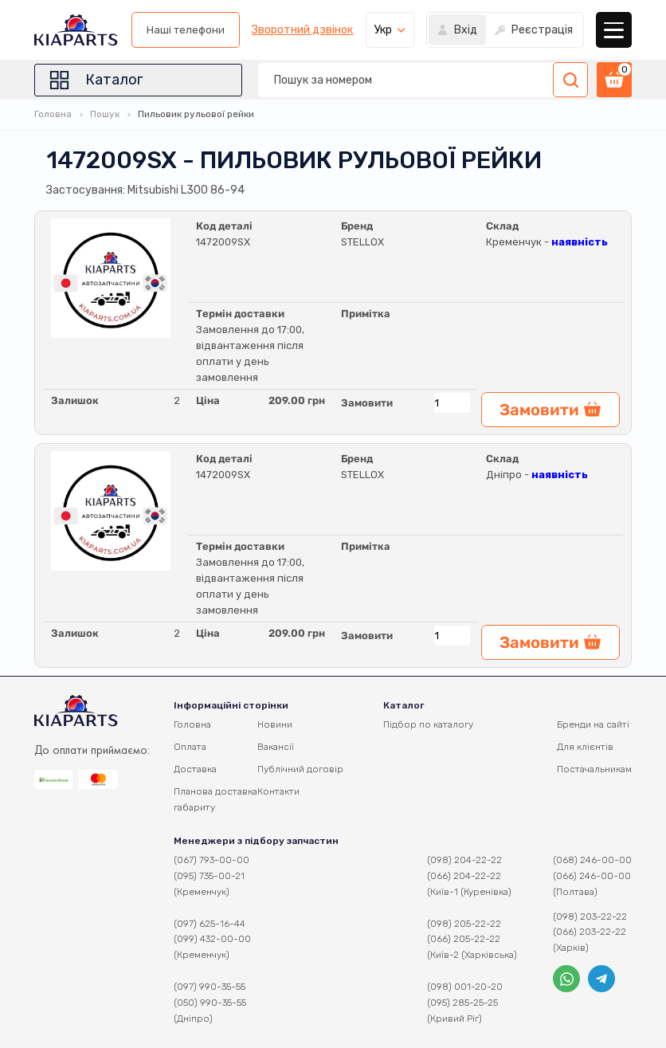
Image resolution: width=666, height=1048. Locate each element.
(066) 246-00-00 (592, 875)
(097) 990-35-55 (209, 986)
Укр (383, 30)
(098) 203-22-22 (590, 916)
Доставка (195, 769)
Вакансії (275, 746)
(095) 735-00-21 (209, 875)
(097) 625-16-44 (209, 923)
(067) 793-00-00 (211, 859)
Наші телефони (186, 30)
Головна (53, 114)
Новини (274, 724)
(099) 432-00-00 (212, 938)
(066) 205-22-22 (463, 938)
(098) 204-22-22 (464, 859)
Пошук (104, 114)
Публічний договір (300, 769)
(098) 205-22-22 (464, 923)
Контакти (278, 791)
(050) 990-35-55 (210, 1002)
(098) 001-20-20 (465, 986)
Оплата (190, 746)
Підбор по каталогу (428, 724)
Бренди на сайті (593, 724)
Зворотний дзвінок (302, 30)
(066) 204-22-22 (464, 875)
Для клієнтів (585, 746)
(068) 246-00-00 (592, 859)
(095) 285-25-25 (462, 1002)
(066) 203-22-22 (589, 931)
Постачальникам (594, 769)
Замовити (367, 403)
